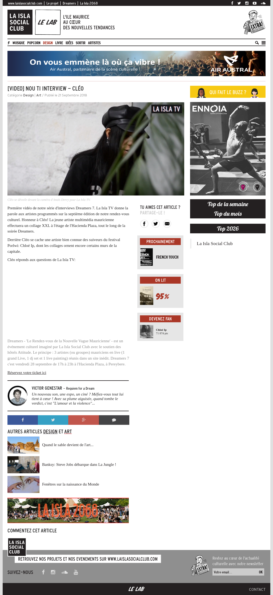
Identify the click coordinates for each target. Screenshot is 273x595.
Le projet (52, 3)
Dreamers (69, 3)
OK (261, 572)
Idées (69, 43)
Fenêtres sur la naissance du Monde (70, 484)
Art (38, 95)
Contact (257, 589)
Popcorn (33, 43)
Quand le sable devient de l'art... (68, 445)
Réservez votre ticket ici (26, 372)
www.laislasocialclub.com (25, 3)
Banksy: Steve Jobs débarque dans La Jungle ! (79, 464)
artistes (94, 43)
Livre (59, 43)
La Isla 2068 (89, 3)
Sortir (80, 43)
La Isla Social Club (215, 243)
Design (48, 43)
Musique (19, 43)
